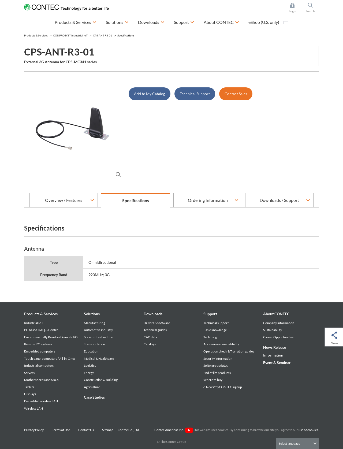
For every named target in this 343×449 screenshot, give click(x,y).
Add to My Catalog (149, 93)
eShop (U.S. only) (268, 22)
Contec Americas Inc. (173, 430)
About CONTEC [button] (221, 21)
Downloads (153, 313)
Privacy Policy (34, 430)
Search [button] (312, 8)
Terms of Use (61, 430)
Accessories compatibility (221, 344)
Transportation (94, 344)
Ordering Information (208, 200)
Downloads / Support (279, 200)
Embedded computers (39, 351)
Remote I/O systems (38, 344)
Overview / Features (63, 200)
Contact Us (86, 430)
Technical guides (155, 330)
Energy (89, 373)
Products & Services (41, 313)
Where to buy (212, 380)
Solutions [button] (117, 21)
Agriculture (92, 387)
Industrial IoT (33, 323)
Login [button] (295, 8)
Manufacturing (94, 323)
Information (273, 355)
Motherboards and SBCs (41, 380)
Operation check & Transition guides (228, 351)
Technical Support (195, 93)
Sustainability (272, 330)
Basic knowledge (215, 330)
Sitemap (107, 430)
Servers (29, 373)
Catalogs (150, 344)
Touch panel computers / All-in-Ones (49, 359)
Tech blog (210, 337)
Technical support (216, 323)
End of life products (217, 373)
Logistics (90, 365)
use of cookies (308, 430)
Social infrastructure (98, 337)
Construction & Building (101, 380)
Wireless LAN (33, 408)
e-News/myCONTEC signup (222, 387)
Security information (217, 359)
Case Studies (94, 397)
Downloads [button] (151, 21)
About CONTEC (276, 313)
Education (91, 351)
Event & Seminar (277, 362)
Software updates (215, 365)
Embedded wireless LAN (41, 401)
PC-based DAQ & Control (41, 330)
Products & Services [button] (75, 21)
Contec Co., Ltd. (129, 430)
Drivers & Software (157, 323)
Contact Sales (236, 93)
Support (210, 313)
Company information (278, 323)
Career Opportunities (278, 337)
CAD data (150, 337)
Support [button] (184, 21)
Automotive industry (98, 330)
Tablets (29, 387)
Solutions (92, 313)
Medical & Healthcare (99, 359)
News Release (274, 347)
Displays (30, 394)
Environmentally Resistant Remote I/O (51, 337)
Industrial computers (39, 365)
